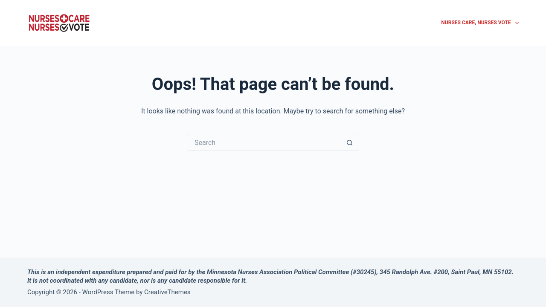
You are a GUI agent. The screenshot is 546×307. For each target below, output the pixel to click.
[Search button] (349, 142)
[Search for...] (264, 142)
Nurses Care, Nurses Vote (480, 23)
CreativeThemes (167, 292)
